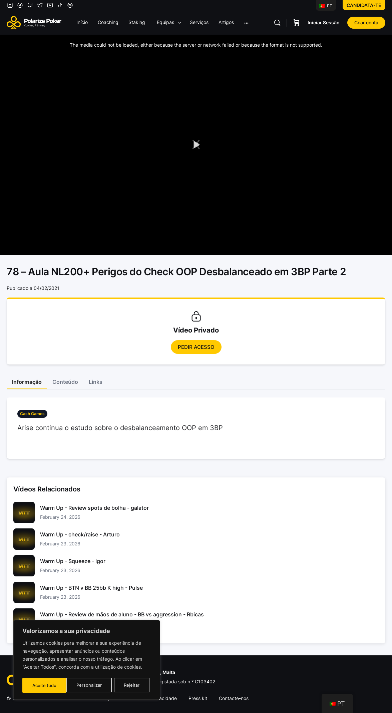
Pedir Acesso (196, 347)
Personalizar (44, 685)
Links (95, 381)
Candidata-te (364, 5)
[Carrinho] (296, 23)
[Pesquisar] (277, 23)
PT (325, 5)
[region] (86, 661)
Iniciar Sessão (324, 22)
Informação (27, 381)
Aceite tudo (129, 685)
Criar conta (366, 22)
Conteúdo (65, 381)
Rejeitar (87, 685)
